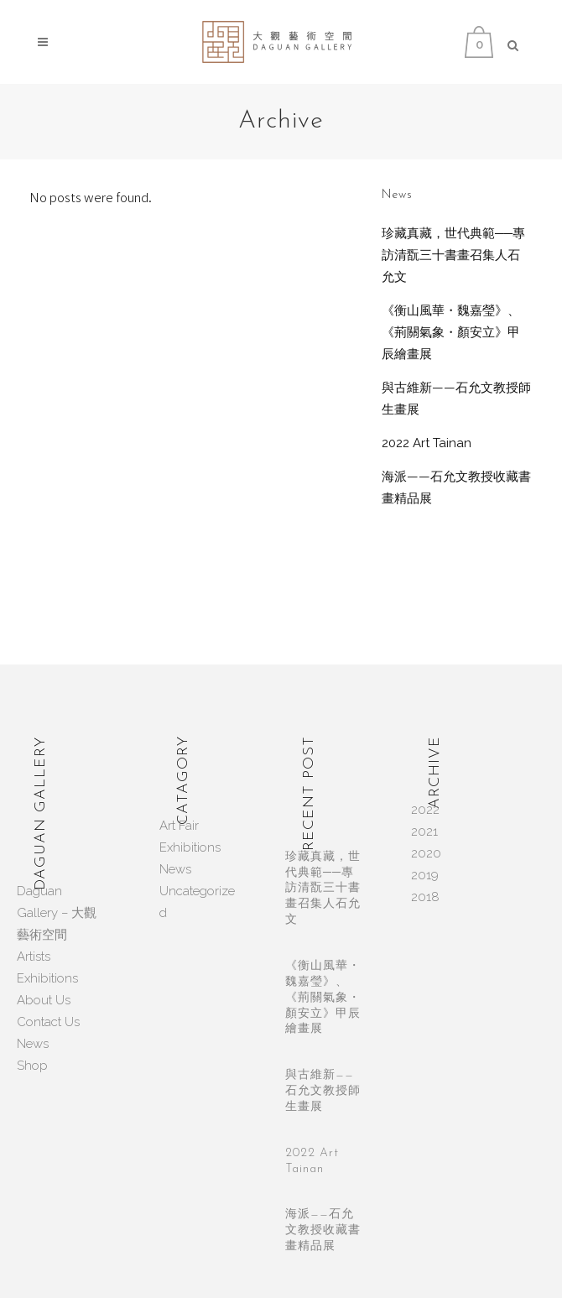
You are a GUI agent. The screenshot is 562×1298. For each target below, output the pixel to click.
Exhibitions (47, 978)
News (33, 1043)
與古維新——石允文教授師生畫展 (323, 1091)
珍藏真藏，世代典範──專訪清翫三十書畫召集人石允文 (453, 255)
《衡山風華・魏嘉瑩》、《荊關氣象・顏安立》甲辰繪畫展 (451, 332)
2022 (425, 809)
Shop (32, 1065)
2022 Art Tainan (426, 443)
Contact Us (48, 1022)
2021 (424, 831)
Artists (33, 956)
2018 (425, 896)
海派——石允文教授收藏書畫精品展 (323, 1230)
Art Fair (179, 825)
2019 (425, 875)
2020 (426, 853)
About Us (43, 1000)
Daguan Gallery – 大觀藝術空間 (56, 913)
